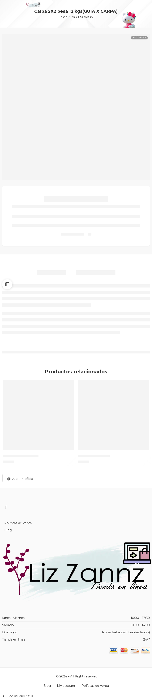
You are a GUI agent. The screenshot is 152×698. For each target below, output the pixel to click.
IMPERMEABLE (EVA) (20, 456)
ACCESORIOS (82, 17)
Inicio (63, 17)
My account (66, 686)
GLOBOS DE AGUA (94, 456)
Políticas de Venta (18, 523)
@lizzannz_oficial (20, 479)
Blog (8, 530)
